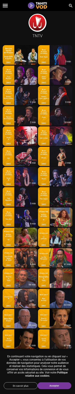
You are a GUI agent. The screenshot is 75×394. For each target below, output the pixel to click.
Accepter (54, 385)
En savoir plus (21, 385)
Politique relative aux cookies (46, 374)
